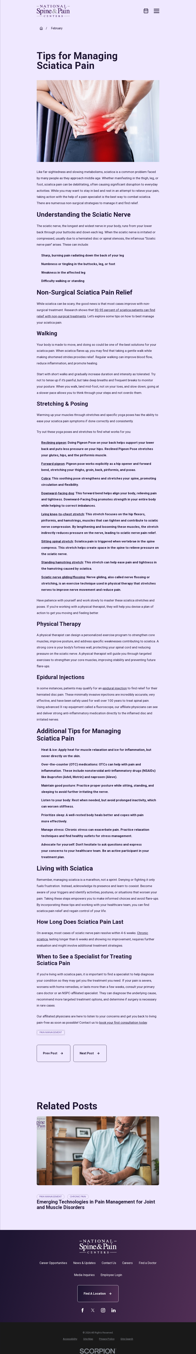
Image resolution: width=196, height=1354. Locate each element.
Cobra (45, 478)
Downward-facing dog (57, 493)
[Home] (53, 11)
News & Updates (84, 1263)
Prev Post (53, 1053)
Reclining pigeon (53, 442)
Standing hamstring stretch (62, 562)
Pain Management (51, 1032)
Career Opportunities (53, 1263)
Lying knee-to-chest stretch (62, 514)
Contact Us (109, 1263)
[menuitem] (70, 1338)
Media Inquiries (84, 1275)
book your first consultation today (123, 1022)
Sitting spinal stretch (57, 541)
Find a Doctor (147, 1263)
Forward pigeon (53, 464)
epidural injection (114, 688)
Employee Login (111, 1275)
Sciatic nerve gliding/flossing (63, 577)
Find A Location (98, 1293)
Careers (127, 1263)
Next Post (90, 1053)
